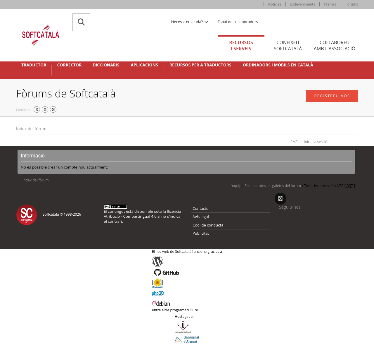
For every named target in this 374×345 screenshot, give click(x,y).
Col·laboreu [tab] (334, 45)
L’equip (235, 185)
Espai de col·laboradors (238, 21)
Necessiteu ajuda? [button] (190, 21)
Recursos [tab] (241, 45)
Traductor (33, 65)
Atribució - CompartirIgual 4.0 (130, 216)
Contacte (200, 208)
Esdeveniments (302, 4)
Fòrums (351, 4)
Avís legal (201, 216)
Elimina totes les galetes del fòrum (273, 185)
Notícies (274, 4)
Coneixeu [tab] (287, 45)
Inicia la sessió (315, 141)
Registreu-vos (332, 95)
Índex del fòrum (31, 128)
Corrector (69, 65)
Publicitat (201, 233)
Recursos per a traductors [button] (200, 65)
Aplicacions (144, 65)
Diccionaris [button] (106, 65)
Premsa (330, 4)
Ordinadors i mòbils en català (278, 65)
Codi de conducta (208, 225)
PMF (293, 141)
